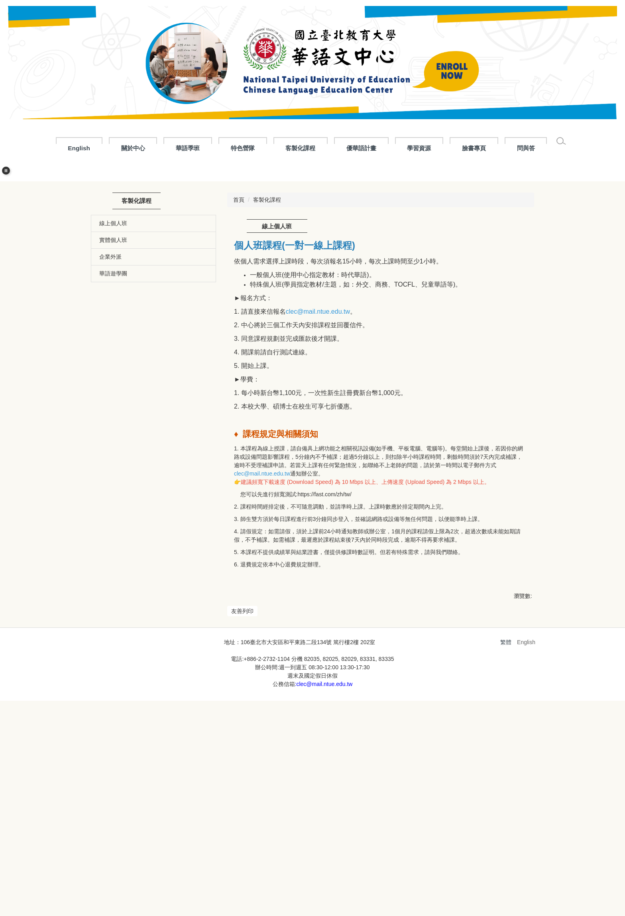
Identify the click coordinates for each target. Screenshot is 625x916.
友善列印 (242, 762)
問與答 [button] (544, 148)
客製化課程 (267, 350)
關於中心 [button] (151, 148)
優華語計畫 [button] (380, 148)
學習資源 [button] (438, 148)
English (97, 148)
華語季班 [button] (206, 148)
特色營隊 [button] (261, 148)
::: (52, 148)
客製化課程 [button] (319, 148)
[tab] (303, 311)
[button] (6, 171)
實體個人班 (113, 390)
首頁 (238, 350)
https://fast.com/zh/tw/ (324, 645)
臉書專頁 (493, 148)
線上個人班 (113, 374)
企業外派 (110, 407)
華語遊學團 (113, 424)
